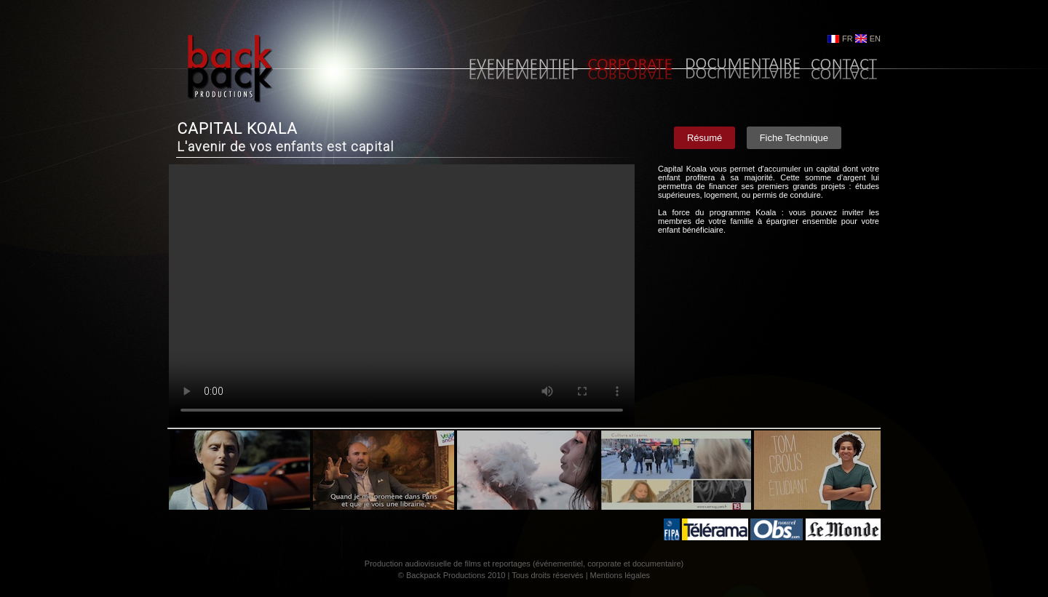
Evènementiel (520, 70)
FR (847, 38)
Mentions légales (620, 575)
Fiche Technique (794, 137)
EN (875, 38)
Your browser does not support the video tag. (402, 295)
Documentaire (742, 70)
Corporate (630, 70)
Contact (843, 70)
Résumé (704, 137)
